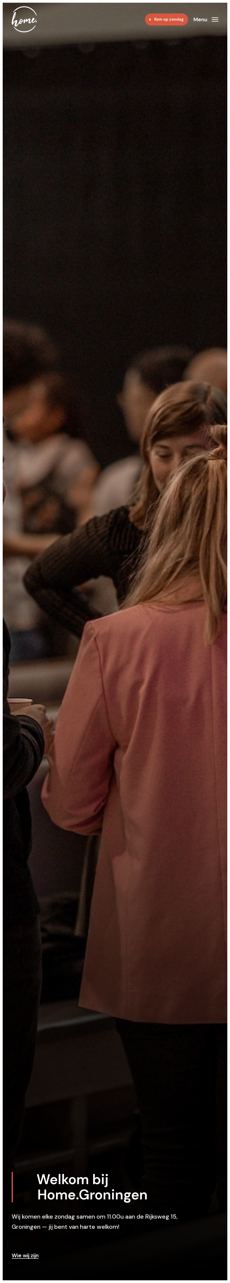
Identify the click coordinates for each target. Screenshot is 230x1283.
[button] (205, 18)
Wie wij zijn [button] (25, 1256)
